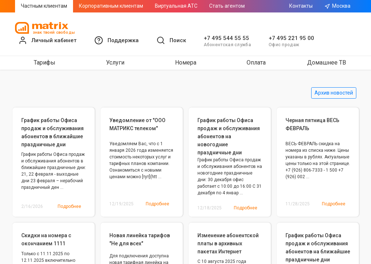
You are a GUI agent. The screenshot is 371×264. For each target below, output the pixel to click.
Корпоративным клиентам (111, 6)
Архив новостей (333, 93)
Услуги (115, 62)
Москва (337, 6)
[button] (117, 40)
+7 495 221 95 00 (291, 38)
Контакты (301, 6)
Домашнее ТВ (326, 62)
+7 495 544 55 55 (226, 38)
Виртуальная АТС (176, 6)
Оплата (256, 62)
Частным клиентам (44, 6)
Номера (185, 62)
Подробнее (69, 206)
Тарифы (44, 62)
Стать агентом (227, 6)
